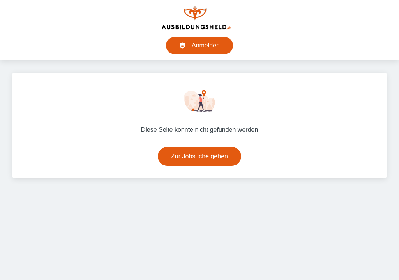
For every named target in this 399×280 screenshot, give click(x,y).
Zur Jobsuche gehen (199, 156)
